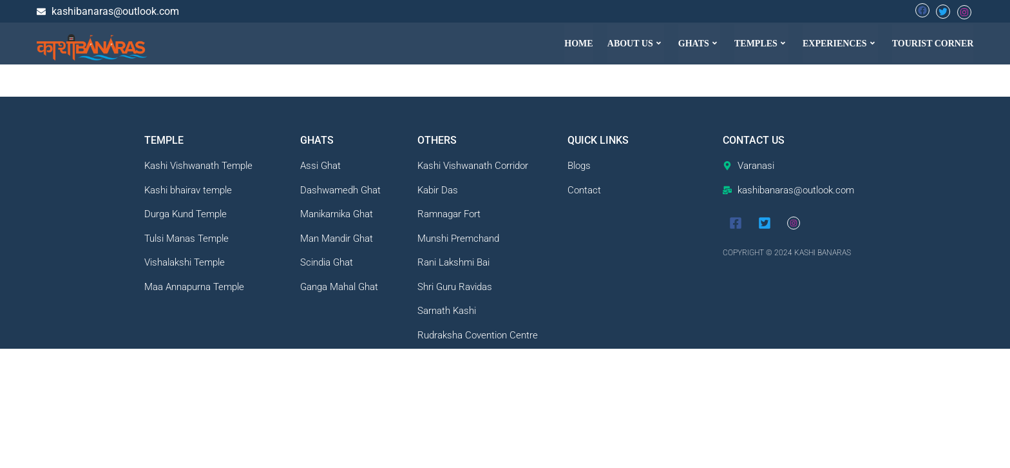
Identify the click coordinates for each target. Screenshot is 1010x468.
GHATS (699, 43)
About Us (635, 43)
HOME (579, 43)
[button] (635, 43)
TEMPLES (761, 43)
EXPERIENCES (840, 43)
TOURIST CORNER (933, 43)
